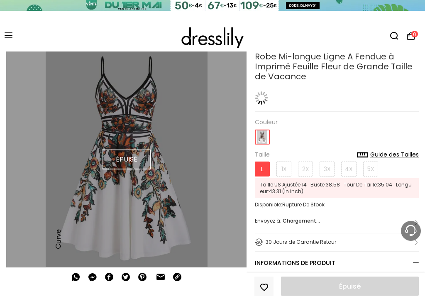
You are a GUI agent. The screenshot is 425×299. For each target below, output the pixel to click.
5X (370, 169)
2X (305, 169)
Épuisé (350, 286)
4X (349, 169)
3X (327, 169)
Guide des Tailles (388, 155)
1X (284, 169)
